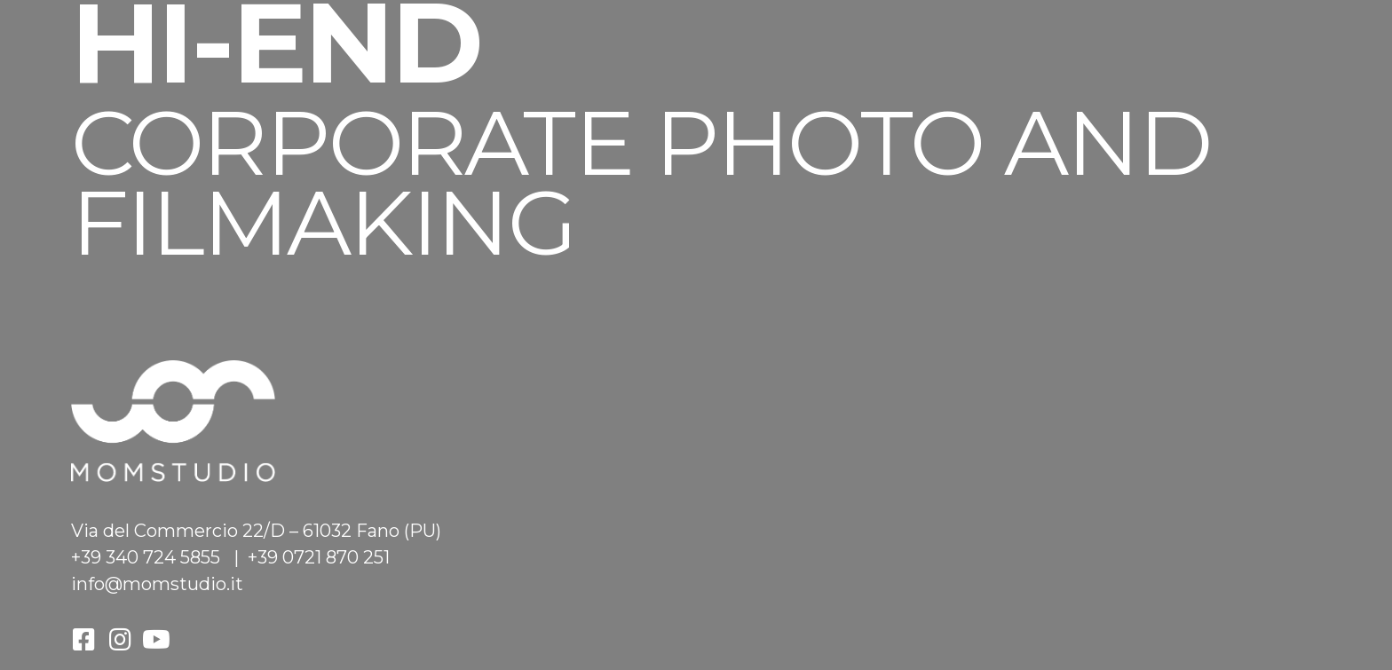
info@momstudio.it (157, 584)
